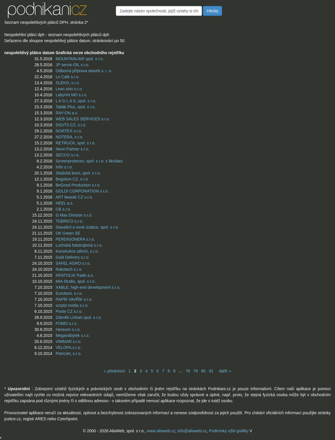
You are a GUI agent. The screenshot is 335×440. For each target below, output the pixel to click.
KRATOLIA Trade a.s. (75, 275)
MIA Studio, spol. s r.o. (76, 281)
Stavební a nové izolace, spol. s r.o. (87, 227)
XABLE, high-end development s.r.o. (88, 287)
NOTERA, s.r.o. (69, 137)
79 (195, 371)
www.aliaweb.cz (161, 431)
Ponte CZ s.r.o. (69, 311)
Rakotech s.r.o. (69, 269)
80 (203, 371)
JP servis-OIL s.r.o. (72, 64)
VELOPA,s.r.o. (68, 347)
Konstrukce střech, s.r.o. (77, 251)
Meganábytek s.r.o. (72, 335)
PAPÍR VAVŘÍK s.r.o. (74, 299)
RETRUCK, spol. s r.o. (76, 143)
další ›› (225, 371)
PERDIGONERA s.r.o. (75, 239)
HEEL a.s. (65, 203)
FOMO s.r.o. (66, 323)
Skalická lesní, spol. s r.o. (78, 173)
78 (188, 371)
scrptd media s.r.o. (72, 305)
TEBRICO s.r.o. (69, 221)
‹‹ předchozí (114, 371)
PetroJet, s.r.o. (68, 353)
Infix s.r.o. (64, 167)
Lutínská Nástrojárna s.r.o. (79, 245)
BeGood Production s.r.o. (78, 185)
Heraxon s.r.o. (68, 329)
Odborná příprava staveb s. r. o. (84, 70)
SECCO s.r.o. (68, 155)
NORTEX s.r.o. (69, 131)
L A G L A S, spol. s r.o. (76, 101)
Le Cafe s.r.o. (67, 76)
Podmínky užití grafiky (228, 431)
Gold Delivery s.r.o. (72, 257)
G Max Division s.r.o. (74, 215)
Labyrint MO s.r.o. (71, 95)
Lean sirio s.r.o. (69, 89)
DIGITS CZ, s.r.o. (71, 125)
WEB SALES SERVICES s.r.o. (83, 119)
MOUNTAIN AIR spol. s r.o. (80, 58)
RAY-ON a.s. (67, 113)
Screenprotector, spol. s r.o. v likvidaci (89, 161)
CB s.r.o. (63, 209)
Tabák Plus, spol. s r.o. (76, 107)
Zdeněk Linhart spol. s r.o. (79, 317)
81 (211, 371)
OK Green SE (68, 233)
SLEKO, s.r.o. (68, 82)
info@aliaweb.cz (192, 431)
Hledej (212, 11)
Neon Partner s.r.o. (72, 149)
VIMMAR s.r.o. (68, 341)
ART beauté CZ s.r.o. (74, 197)
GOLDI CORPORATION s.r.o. (82, 191)
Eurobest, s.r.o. (69, 293)
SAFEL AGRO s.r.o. (73, 263)
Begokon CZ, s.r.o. (72, 179)
